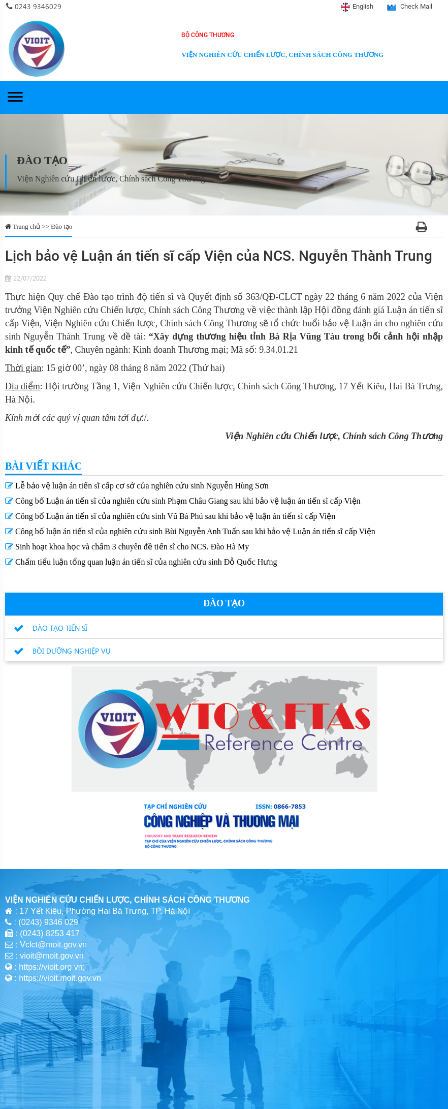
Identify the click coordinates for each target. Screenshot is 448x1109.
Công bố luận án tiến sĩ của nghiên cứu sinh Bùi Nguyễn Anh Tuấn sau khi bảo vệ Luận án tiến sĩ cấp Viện (190, 531)
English (363, 6)
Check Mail (416, 6)
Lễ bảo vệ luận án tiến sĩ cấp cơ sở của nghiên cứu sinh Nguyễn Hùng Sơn (137, 485)
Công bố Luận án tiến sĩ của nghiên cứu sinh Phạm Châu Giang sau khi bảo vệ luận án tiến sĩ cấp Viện (183, 501)
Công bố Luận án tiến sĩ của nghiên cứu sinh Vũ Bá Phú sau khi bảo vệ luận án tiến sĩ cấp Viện (170, 516)
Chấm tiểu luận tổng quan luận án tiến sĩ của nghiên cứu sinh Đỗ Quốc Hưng (141, 562)
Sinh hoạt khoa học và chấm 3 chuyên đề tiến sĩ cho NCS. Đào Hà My (127, 546)
